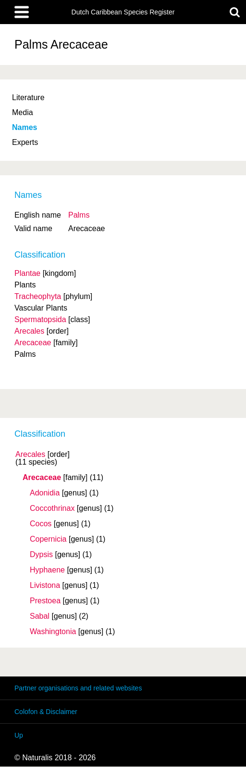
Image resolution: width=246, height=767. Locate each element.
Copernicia (48, 539)
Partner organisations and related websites (78, 688)
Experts (25, 142)
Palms (78, 215)
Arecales (30, 454)
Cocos (40, 524)
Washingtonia (53, 632)
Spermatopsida (40, 319)
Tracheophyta (37, 296)
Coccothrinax (52, 508)
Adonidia (45, 493)
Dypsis (41, 555)
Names (24, 127)
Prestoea (45, 601)
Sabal (39, 616)
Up (18, 735)
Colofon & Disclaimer (45, 711)
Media (22, 112)
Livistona (45, 585)
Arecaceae (42, 477)
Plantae (27, 273)
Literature (28, 97)
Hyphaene (47, 570)
